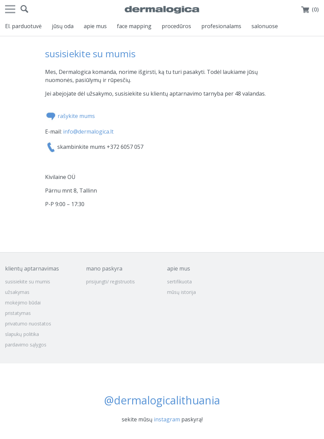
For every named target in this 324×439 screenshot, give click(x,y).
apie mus (95, 26)
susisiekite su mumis (27, 281)
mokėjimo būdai (23, 302)
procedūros (176, 26)
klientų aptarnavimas (32, 268)
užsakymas (17, 292)
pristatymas (18, 313)
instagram (167, 419)
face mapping (134, 26)
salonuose (264, 26)
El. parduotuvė (23, 26)
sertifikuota (179, 281)
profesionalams (221, 26)
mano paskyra (104, 268)
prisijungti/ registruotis (110, 281)
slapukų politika (22, 334)
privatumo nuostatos (28, 323)
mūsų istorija (181, 292)
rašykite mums (76, 116)
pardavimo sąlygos (25, 344)
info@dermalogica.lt (88, 131)
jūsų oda (63, 26)
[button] (24, 9)
